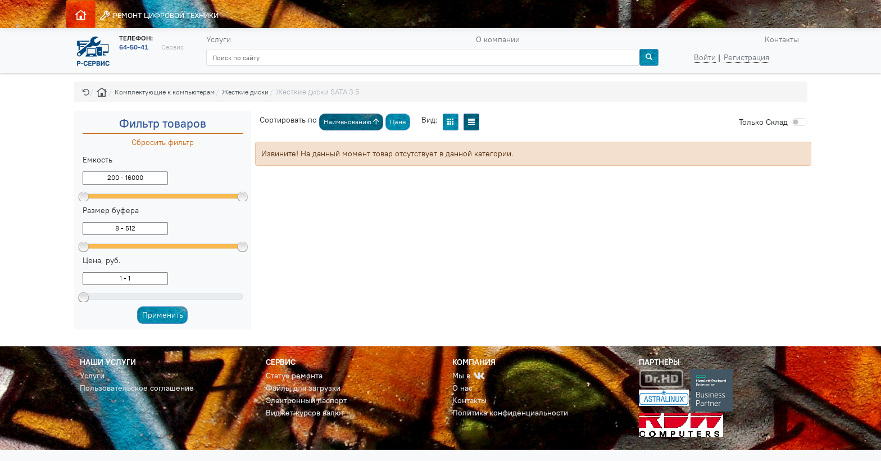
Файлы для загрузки (303, 388)
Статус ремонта (294, 375)
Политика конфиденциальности (510, 413)
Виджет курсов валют (305, 413)
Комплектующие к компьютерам (165, 92)
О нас (462, 388)
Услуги (218, 39)
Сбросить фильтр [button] (162, 142)
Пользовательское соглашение (137, 388)
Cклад (763, 122)
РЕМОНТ (159, 15)
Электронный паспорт (306, 400)
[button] (86, 92)
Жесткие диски (245, 92)
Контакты (782, 39)
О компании (498, 39)
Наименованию (351, 121)
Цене (398, 121)
